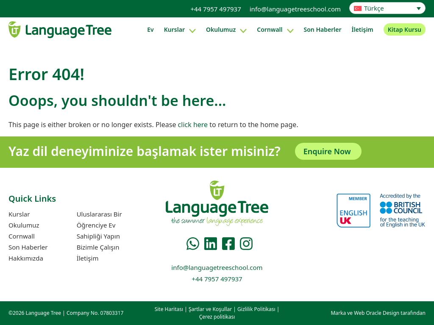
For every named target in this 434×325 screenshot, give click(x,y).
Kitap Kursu (404, 29)
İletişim (362, 29)
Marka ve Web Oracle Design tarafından (378, 313)
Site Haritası (169, 309)
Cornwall (269, 29)
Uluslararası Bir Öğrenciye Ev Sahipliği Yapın (99, 225)
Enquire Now (327, 151)
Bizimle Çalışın (98, 247)
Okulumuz (221, 29)
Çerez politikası (217, 316)
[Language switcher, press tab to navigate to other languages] (387, 8)
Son (323, 29)
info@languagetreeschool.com (295, 9)
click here (193, 124)
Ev (150, 29)
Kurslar (174, 29)
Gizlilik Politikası (256, 309)
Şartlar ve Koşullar (210, 309)
